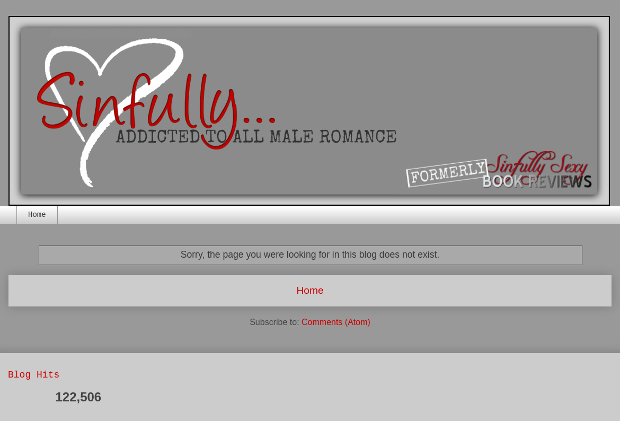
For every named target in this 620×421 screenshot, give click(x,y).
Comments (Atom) (336, 322)
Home (37, 214)
